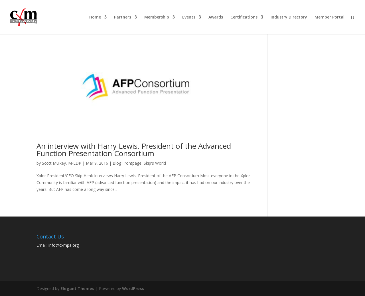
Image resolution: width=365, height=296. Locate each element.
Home (95, 17)
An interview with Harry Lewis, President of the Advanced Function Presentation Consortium (133, 149)
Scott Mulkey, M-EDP (61, 163)
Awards (215, 17)
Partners (122, 17)
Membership (156, 17)
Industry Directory (289, 17)
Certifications (243, 17)
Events (188, 17)
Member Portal (329, 17)
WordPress (133, 288)
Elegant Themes (77, 288)
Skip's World (155, 163)
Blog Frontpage (127, 163)
